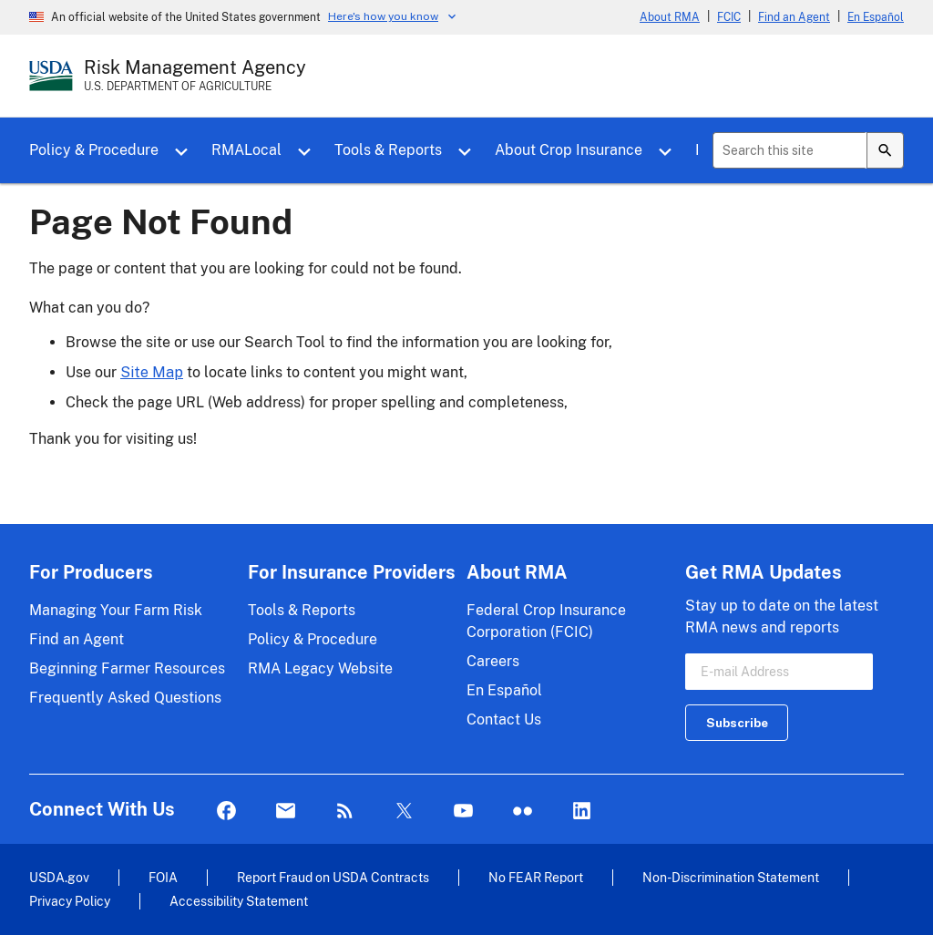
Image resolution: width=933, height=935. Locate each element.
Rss (344, 811)
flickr (522, 811)
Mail (285, 811)
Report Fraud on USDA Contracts (333, 877)
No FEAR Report (535, 877)
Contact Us (503, 719)
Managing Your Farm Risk (115, 610)
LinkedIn (581, 811)
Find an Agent (794, 17)
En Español (875, 17)
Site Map (151, 372)
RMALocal (246, 150)
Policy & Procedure (94, 150)
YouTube (463, 811)
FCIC (729, 17)
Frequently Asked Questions (125, 697)
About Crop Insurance (568, 150)
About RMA (670, 17)
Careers (492, 661)
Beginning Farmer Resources (127, 668)
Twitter (404, 811)
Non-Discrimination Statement (730, 877)
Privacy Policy (69, 901)
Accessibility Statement (238, 901)
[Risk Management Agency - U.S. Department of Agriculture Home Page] (195, 76)
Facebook (226, 811)
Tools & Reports (388, 150)
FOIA (163, 877)
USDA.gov (59, 877)
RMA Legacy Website (320, 668)
